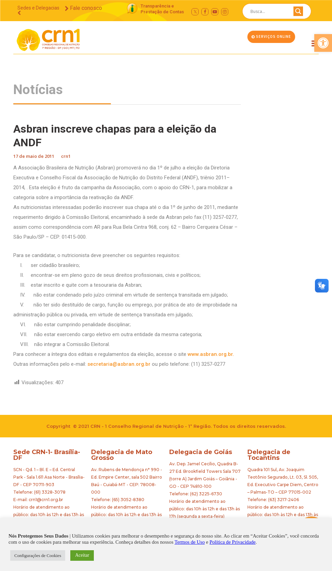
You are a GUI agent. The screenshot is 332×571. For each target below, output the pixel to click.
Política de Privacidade (233, 542)
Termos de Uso (190, 542)
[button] (323, 43)
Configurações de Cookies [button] (37, 555)
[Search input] (268, 11)
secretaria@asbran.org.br (118, 364)
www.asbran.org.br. (211, 354)
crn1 (66, 156)
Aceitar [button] (82, 555)
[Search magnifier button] (298, 12)
